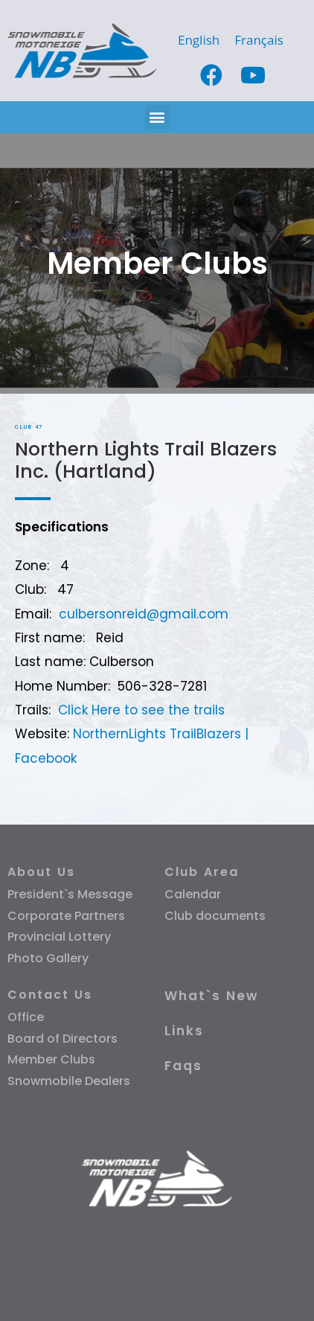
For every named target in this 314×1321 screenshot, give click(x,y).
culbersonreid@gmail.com (143, 614)
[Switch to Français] (259, 39)
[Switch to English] (198, 39)
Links (184, 1031)
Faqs (183, 1066)
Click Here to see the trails (141, 710)
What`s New (211, 996)
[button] (157, 117)
